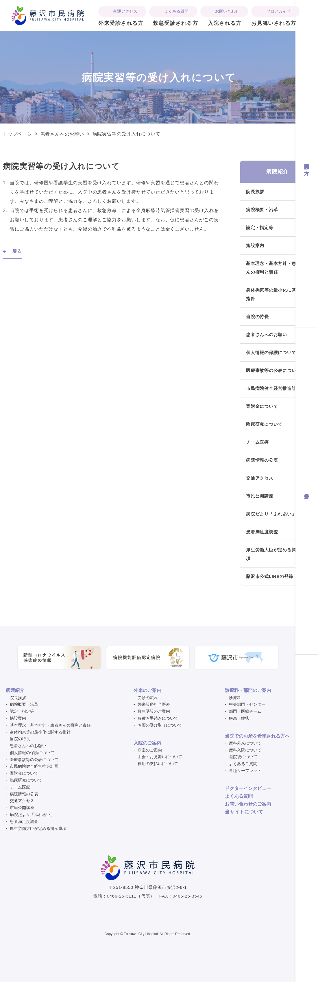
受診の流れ (148, 697)
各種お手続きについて (158, 718)
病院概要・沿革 (262, 209)
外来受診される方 (120, 23)
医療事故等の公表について (273, 370)
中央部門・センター (247, 704)
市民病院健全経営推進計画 (273, 388)
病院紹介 (15, 690)
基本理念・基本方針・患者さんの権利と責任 (275, 267)
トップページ (17, 134)
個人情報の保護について (271, 352)
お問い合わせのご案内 (248, 804)
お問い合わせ (227, 11)
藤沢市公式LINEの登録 (269, 576)
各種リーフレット (245, 770)
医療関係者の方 (306, 163)
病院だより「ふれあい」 (271, 513)
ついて (244, 811)
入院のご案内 (147, 742)
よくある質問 (176, 11)
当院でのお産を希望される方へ (257, 736)
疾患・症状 (239, 718)
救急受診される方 (175, 23)
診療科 (235, 697)
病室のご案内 (150, 750)
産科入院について (245, 750)
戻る (17, 251)
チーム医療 (257, 442)
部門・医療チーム (245, 711)
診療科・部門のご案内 (248, 690)
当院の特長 (257, 316)
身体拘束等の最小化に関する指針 (275, 294)
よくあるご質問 (243, 763)
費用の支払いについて (158, 763)
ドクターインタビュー (248, 788)
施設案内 (255, 245)
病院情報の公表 (262, 460)
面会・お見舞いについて (160, 756)
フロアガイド (278, 11)
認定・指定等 (259, 227)
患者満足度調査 (262, 531)
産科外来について (245, 743)
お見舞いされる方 (273, 23)
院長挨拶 (255, 191)
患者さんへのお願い (62, 134)
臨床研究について (264, 424)
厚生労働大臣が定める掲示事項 (275, 554)
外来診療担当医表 (154, 704)
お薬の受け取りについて (160, 725)
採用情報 (306, 490)
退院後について (243, 756)
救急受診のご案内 (154, 711)
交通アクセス (125, 11)
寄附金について (262, 406)
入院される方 (225, 23)
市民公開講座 (259, 495)
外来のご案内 (147, 690)
